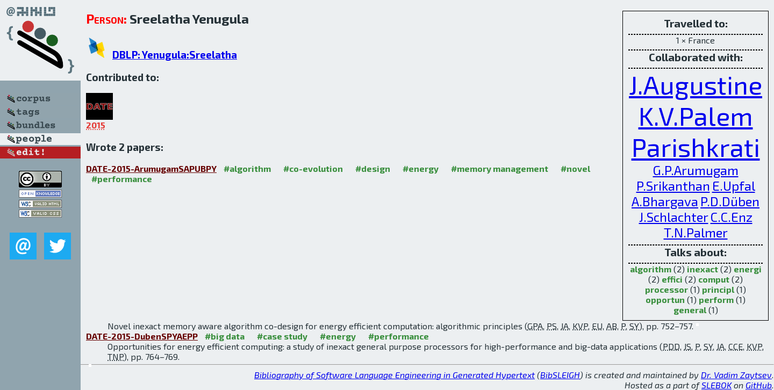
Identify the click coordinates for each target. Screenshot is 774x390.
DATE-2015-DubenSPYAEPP (142, 336)
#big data (225, 336)
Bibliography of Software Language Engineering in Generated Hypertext (394, 375)
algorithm (650, 269)
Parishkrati (696, 146)
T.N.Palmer (696, 232)
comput (713, 279)
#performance (121, 179)
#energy (421, 168)
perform (716, 299)
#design (372, 168)
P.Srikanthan (673, 185)
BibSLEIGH (560, 375)
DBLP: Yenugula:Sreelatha (174, 54)
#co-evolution (313, 168)
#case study (282, 336)
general (689, 310)
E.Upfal (733, 185)
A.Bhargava (665, 201)
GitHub (759, 385)
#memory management (499, 168)
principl (718, 289)
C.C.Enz (731, 217)
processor (666, 289)
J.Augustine (695, 84)
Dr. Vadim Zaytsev (736, 375)
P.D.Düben (729, 201)
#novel (575, 168)
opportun (665, 299)
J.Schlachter (673, 217)
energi (748, 269)
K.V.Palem (696, 115)
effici (672, 279)
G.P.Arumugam (696, 170)
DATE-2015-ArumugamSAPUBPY (151, 168)
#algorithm (247, 168)
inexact (702, 269)
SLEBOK (716, 385)
